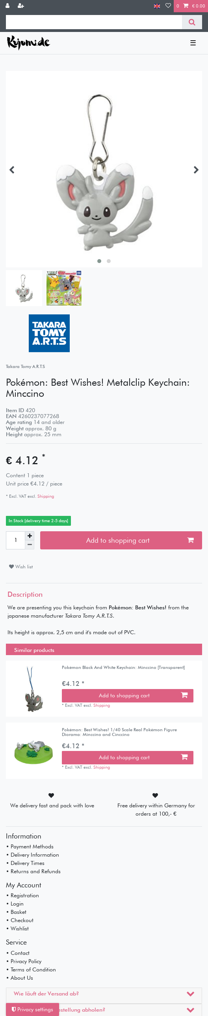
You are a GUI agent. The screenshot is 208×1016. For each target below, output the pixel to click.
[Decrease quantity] (29, 544)
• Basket (16, 912)
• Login (15, 903)
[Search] (192, 22)
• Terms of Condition (31, 969)
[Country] (157, 6)
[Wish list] (168, 6)
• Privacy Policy (23, 961)
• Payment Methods (30, 846)
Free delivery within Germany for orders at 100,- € (156, 809)
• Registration (22, 895)
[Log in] (8, 6)
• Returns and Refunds (33, 871)
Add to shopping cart (139, 540)
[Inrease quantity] (29, 536)
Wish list (21, 567)
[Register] (21, 6)
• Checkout (19, 920)
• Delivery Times (25, 863)
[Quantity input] (15, 540)
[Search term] (94, 22)
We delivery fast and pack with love (52, 805)
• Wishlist (17, 928)
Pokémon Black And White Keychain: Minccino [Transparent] (123, 667)
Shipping (45, 496)
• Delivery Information (32, 855)
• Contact (18, 953)
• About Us (19, 978)
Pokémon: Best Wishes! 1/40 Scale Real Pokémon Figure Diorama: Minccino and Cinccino (119, 732)
